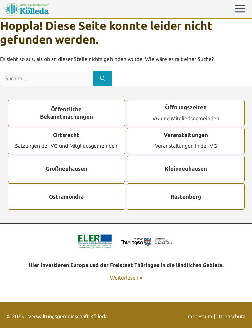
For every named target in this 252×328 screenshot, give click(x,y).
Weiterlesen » (126, 277)
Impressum (199, 316)
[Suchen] (102, 78)
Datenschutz (230, 316)
